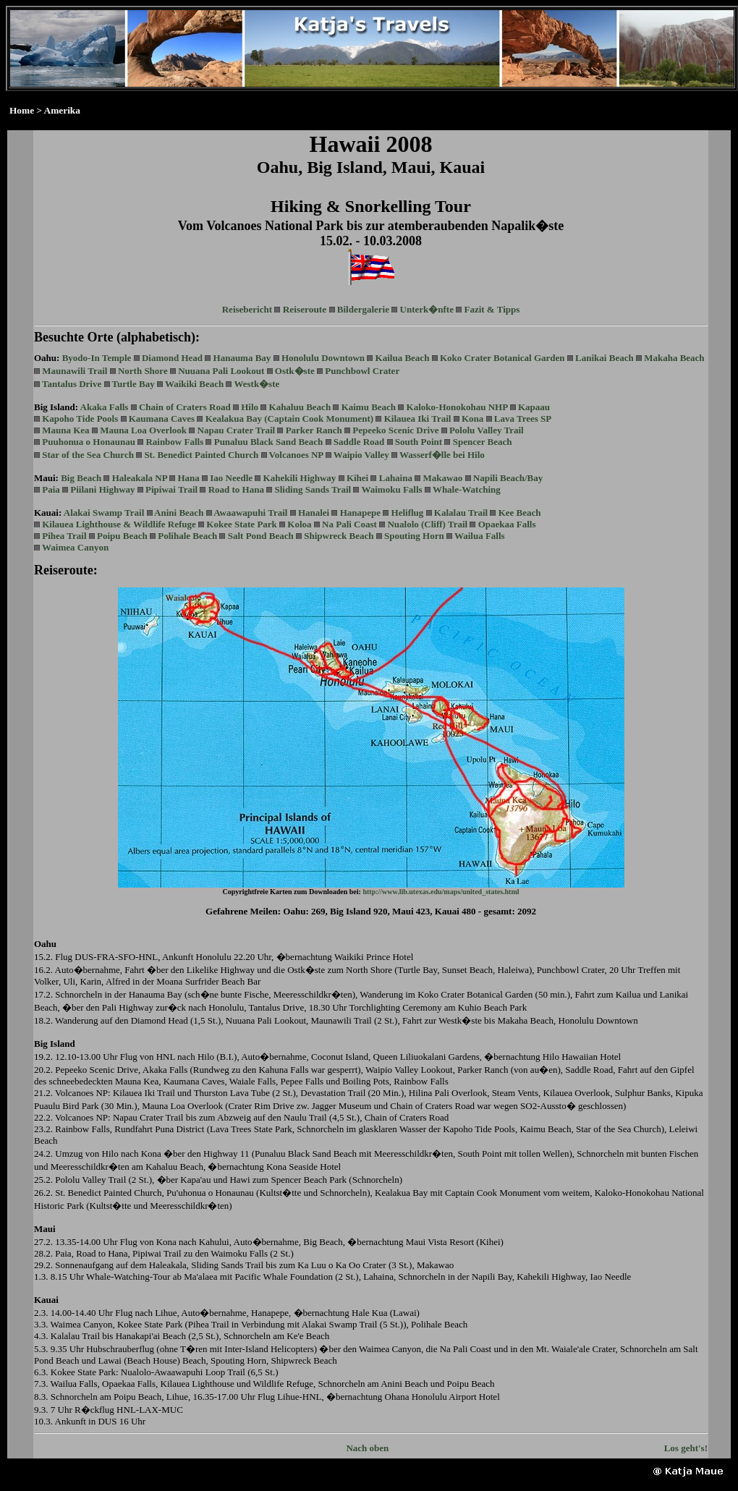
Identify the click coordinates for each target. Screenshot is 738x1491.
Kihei (357, 477)
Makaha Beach (674, 357)
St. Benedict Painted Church (201, 454)
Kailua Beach (403, 357)
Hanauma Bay (242, 357)
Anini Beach (178, 512)
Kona (472, 418)
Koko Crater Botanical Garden (502, 357)
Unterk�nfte (427, 309)
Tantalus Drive (71, 383)
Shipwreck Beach (338, 535)
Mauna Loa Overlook (143, 430)
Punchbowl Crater (362, 370)
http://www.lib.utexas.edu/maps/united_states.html (440, 892)
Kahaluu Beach (300, 407)
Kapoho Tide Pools (80, 418)
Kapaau (534, 407)
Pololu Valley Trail (486, 430)
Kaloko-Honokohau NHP (457, 407)
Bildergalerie (363, 309)
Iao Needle (231, 477)
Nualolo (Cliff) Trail (427, 524)
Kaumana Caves (162, 418)
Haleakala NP (139, 477)
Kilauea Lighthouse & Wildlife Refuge (119, 524)
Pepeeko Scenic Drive (395, 430)
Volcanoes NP (296, 454)
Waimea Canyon (75, 547)
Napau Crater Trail (237, 430)
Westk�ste (256, 383)
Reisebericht (247, 309)
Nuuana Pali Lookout (221, 370)
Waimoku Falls (391, 489)
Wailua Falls (479, 535)
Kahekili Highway (299, 477)
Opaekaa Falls (507, 524)
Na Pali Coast (349, 524)
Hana (188, 477)
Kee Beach (520, 512)
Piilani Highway (102, 489)
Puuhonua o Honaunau (88, 441)
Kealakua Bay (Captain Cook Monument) (289, 418)
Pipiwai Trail (171, 489)
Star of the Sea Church (88, 454)
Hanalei (313, 512)
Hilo (249, 407)
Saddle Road (359, 441)
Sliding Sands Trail (312, 489)
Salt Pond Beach (261, 535)
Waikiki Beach (194, 383)
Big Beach (81, 477)
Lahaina (395, 477)
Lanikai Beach (604, 357)
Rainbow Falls (174, 441)
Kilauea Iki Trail (417, 418)
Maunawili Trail (74, 370)
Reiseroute (304, 309)
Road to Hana (236, 489)
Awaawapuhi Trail (250, 512)
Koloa (299, 524)
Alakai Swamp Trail (104, 512)
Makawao (442, 477)
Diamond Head (172, 357)
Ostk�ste (295, 370)
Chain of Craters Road (185, 407)
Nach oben (367, 1448)
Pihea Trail (64, 535)
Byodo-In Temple (97, 357)
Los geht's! (686, 1448)
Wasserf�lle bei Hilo (442, 454)
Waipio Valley (361, 454)
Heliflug (407, 512)
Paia (51, 489)
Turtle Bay (133, 383)
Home (21, 110)
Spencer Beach (482, 441)
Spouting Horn (414, 535)
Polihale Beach (187, 535)
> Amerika (58, 110)
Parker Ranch (314, 430)
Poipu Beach (122, 535)
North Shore (143, 370)
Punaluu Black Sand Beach (268, 441)
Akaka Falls (104, 407)
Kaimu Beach (369, 407)
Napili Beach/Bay (508, 477)
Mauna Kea (65, 430)
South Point (418, 441)
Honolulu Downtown (323, 357)
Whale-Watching (467, 489)
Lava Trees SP (522, 418)
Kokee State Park (241, 524)
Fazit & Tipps (491, 309)
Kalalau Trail (461, 512)
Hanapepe (360, 512)
